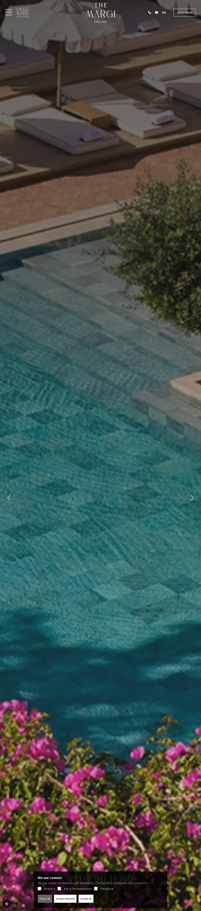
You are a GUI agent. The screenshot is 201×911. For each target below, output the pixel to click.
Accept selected (65, 898)
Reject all (45, 898)
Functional (103, 889)
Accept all (85, 898)
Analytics (46, 889)
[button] (8, 13)
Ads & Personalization (75, 889)
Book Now (185, 12)
